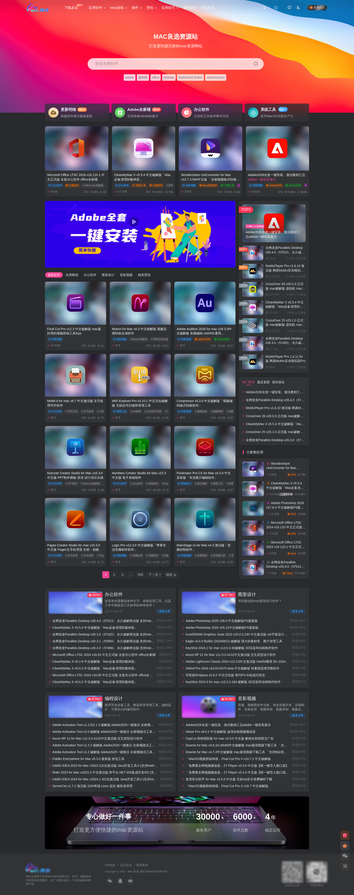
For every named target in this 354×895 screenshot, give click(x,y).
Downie (168, 77)
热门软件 (248, 382)
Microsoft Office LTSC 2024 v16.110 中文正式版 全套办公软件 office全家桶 (284, 527)
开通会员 (317, 7)
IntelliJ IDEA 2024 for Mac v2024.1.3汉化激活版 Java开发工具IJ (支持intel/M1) (107, 779)
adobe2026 (274, 185)
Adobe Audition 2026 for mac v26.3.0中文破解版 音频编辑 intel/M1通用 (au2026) (204, 333)
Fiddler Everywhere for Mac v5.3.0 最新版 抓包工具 (88, 759)
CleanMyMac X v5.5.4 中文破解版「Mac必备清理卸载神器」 (285, 306)
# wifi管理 (135, 411)
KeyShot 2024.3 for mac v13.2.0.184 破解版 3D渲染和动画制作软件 (233, 682)
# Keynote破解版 (90, 483)
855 (140, 574)
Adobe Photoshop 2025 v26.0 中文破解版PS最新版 (222, 621)
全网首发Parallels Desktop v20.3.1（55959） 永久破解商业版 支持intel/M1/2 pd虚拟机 (113, 641)
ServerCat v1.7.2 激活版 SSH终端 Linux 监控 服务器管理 (92, 786)
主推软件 (72, 185)
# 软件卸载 (173, 185)
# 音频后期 (168, 555)
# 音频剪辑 (201, 555)
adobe (129, 77)
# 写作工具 (72, 411)
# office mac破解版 (93, 185)
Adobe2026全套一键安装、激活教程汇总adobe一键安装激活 (228, 725)
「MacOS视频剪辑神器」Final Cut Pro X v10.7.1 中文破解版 (228, 759)
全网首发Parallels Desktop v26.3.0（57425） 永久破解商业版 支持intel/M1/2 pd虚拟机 (113, 634)
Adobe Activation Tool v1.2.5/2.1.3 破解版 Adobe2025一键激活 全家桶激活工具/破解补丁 (114, 725)
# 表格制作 (152, 483)
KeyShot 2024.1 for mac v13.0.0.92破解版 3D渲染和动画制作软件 (232, 648)
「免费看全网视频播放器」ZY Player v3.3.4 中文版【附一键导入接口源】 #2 (239, 772)
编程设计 (114, 698)
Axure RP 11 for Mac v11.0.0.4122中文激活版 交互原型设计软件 (231, 655)
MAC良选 (133, 871)
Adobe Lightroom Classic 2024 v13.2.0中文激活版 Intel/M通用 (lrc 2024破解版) (241, 661)
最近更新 (263, 382)
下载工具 (227, 185)
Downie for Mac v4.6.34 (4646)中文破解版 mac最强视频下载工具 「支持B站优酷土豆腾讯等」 (252, 745)
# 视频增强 (217, 411)
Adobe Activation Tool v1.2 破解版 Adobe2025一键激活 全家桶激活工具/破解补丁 (109, 752)
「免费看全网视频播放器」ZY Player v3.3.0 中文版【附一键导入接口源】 (237, 765)
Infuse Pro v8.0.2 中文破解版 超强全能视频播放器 (221, 731)
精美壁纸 (144, 275)
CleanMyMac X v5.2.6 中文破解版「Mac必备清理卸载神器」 (94, 661)
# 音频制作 (152, 555)
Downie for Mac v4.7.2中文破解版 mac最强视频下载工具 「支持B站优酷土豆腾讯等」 (246, 752)
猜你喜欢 (278, 382)
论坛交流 (126, 864)
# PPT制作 (72, 483)
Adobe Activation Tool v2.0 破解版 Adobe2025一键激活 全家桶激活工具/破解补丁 (109, 731)
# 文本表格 (87, 555)
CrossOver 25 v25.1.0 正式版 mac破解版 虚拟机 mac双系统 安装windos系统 (285, 325)
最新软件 (54, 275)
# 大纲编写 (103, 411)
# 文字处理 (87, 411)
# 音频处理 (136, 555)
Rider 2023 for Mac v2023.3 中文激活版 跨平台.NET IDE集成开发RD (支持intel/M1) (110, 772)
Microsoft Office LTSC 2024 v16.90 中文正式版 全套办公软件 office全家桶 (104, 675)
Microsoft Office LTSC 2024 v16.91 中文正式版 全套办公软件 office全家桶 (104, 655)
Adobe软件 (293, 185)
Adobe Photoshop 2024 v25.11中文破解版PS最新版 (222, 627)
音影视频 (189, 185)
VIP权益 (110, 864)
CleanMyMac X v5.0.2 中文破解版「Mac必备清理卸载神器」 (94, 682)
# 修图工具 (217, 483)
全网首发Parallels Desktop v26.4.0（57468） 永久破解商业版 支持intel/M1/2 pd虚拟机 (113, 648)
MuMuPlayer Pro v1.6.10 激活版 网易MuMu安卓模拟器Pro (285, 270)
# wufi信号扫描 (153, 411)
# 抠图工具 (233, 483)
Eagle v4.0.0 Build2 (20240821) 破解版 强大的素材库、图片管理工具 (234, 641)
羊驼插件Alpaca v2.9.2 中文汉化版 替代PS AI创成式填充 (225, 675)
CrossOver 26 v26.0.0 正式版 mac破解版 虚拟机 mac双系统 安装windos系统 (285, 288)
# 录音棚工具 (218, 555)
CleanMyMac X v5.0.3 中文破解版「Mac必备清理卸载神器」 (94, 668)
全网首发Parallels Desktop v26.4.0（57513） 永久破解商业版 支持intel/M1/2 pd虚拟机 (113, 621)
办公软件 (55, 185)
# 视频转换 (201, 411)
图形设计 (108, 275)
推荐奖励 (142, 864)
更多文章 (164, 611)
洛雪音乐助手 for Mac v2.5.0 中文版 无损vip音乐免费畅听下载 (229, 779)
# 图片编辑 (201, 483)
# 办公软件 (136, 483)
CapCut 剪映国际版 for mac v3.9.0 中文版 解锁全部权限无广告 (230, 738)
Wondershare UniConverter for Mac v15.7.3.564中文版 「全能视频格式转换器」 (208, 179)
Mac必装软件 (208, 185)
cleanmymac (216, 77)
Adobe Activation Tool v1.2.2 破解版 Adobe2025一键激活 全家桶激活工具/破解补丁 (110, 745)
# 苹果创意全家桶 (161, 339)
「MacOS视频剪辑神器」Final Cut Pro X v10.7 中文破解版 (227, 786)
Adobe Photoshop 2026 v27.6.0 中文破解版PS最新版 (285, 507)
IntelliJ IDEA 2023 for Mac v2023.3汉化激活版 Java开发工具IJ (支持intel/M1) (106, 765)
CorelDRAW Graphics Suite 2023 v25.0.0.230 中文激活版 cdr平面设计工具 (238, 634)
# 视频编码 (233, 411)
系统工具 (139, 185)
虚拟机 (143, 77)
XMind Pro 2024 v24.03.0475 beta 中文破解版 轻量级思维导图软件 (232, 668)
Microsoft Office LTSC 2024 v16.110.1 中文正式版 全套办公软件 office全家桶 (285, 547)
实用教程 (72, 275)
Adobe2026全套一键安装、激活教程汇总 (288, 392)
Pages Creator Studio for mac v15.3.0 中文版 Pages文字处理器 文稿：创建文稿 (74, 549)
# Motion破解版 (138, 339)
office (155, 77)
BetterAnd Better (190, 77)
